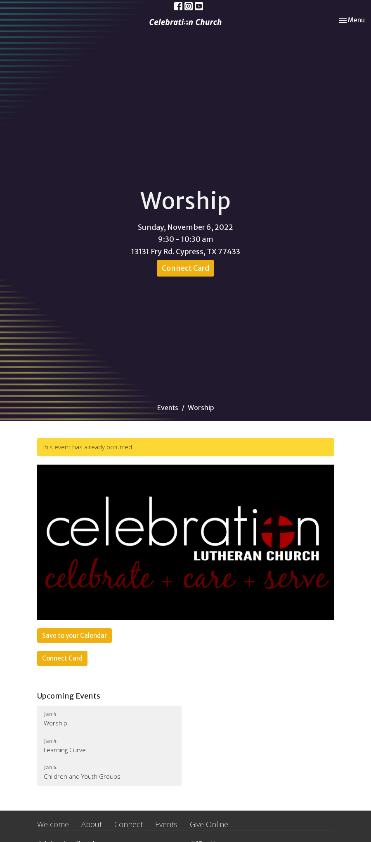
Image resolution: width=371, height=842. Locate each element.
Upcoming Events (68, 696)
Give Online (209, 824)
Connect (128, 824)
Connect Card (185, 268)
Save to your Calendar (74, 635)
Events (167, 407)
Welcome (53, 824)
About (91, 824)
